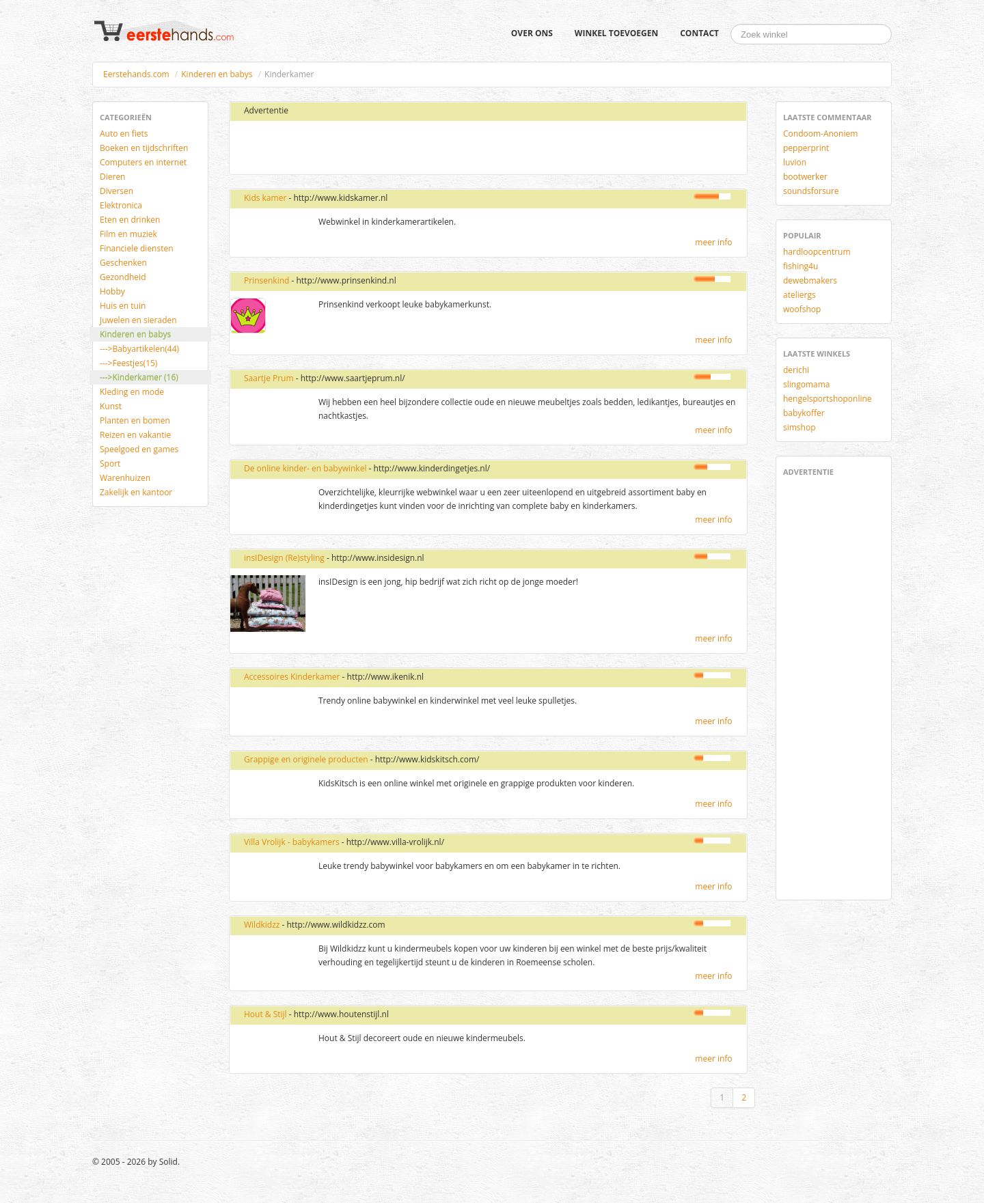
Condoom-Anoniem (820, 133)
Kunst (111, 406)
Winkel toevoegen (616, 33)
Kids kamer (265, 198)
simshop (799, 427)
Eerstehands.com (136, 74)
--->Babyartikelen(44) (139, 349)
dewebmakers (810, 280)
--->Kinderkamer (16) (139, 377)
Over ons (532, 33)
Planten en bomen (135, 420)
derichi (796, 370)
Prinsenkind (266, 280)
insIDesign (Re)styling (284, 558)
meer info (713, 242)
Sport (110, 463)
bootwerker (805, 176)
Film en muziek (128, 234)
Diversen (116, 191)
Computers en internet (143, 162)
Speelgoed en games (139, 449)
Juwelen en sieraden (138, 320)
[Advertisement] (398, 148)
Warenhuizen (125, 478)
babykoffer (804, 413)
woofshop (802, 309)
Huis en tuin (123, 306)
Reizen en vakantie (135, 435)
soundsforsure (811, 191)
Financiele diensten (137, 248)
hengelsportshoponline (827, 398)
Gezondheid (123, 277)
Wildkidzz (261, 924)
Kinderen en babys (216, 74)
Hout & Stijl (265, 1014)
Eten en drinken (130, 219)
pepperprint (806, 148)
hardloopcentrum (817, 252)
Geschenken (123, 262)
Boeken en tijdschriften (144, 148)
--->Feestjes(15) (128, 363)
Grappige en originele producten (306, 759)
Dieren (112, 176)
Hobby (112, 291)
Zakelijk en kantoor (136, 492)
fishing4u (800, 266)
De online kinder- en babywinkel (305, 468)
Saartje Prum (269, 378)
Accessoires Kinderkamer (293, 676)
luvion (794, 162)
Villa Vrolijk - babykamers (292, 842)
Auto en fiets (124, 133)
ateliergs (799, 295)
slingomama (806, 384)
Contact (699, 33)
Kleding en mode (132, 392)
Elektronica (121, 205)
